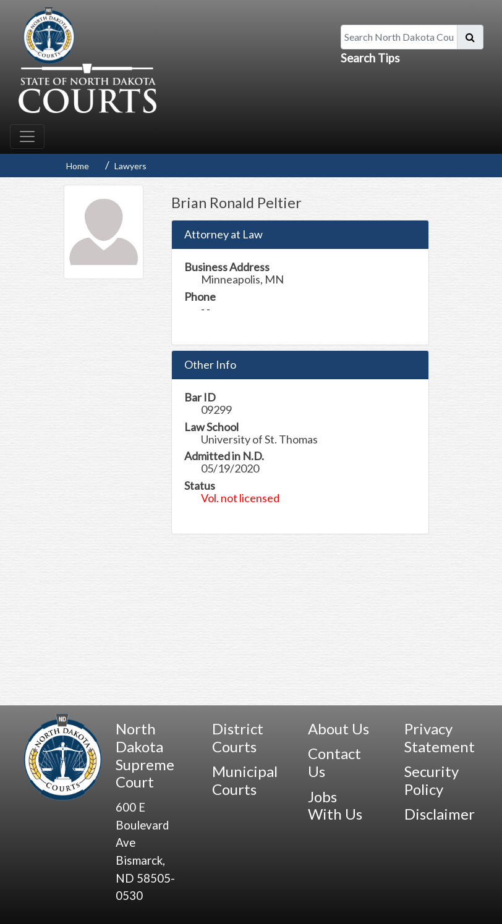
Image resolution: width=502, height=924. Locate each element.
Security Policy (431, 780)
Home (77, 166)
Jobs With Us (335, 805)
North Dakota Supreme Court (145, 755)
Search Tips (370, 58)
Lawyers (130, 166)
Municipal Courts (245, 780)
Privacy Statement (439, 737)
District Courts (237, 737)
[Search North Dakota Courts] (399, 37)
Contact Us (334, 762)
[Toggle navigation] (27, 136)
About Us (338, 728)
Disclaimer (439, 814)
